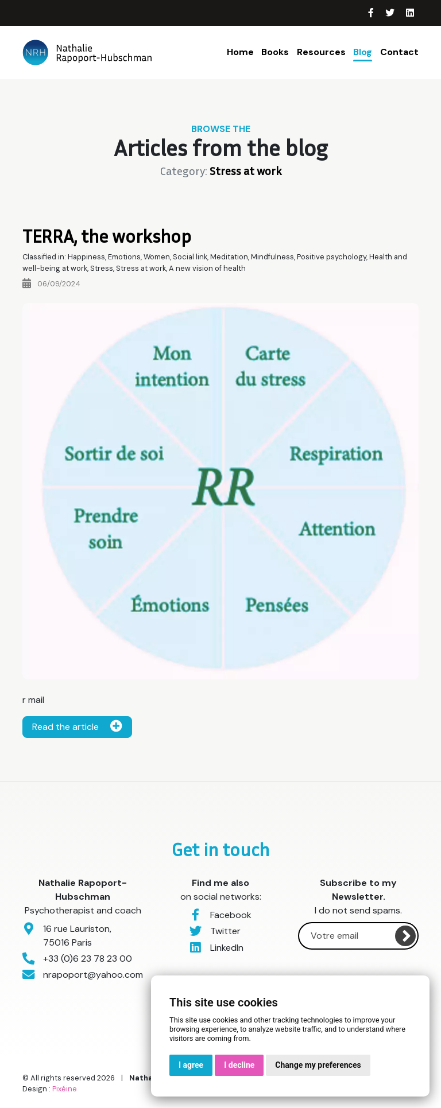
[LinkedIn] (410, 13)
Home (240, 52)
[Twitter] (391, 13)
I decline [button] (239, 1065)
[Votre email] (358, 936)
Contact (399, 52)
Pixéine (64, 1089)
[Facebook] (372, 13)
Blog (362, 52)
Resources (321, 52)
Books (275, 52)
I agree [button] (191, 1065)
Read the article (77, 727)
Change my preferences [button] (318, 1065)
